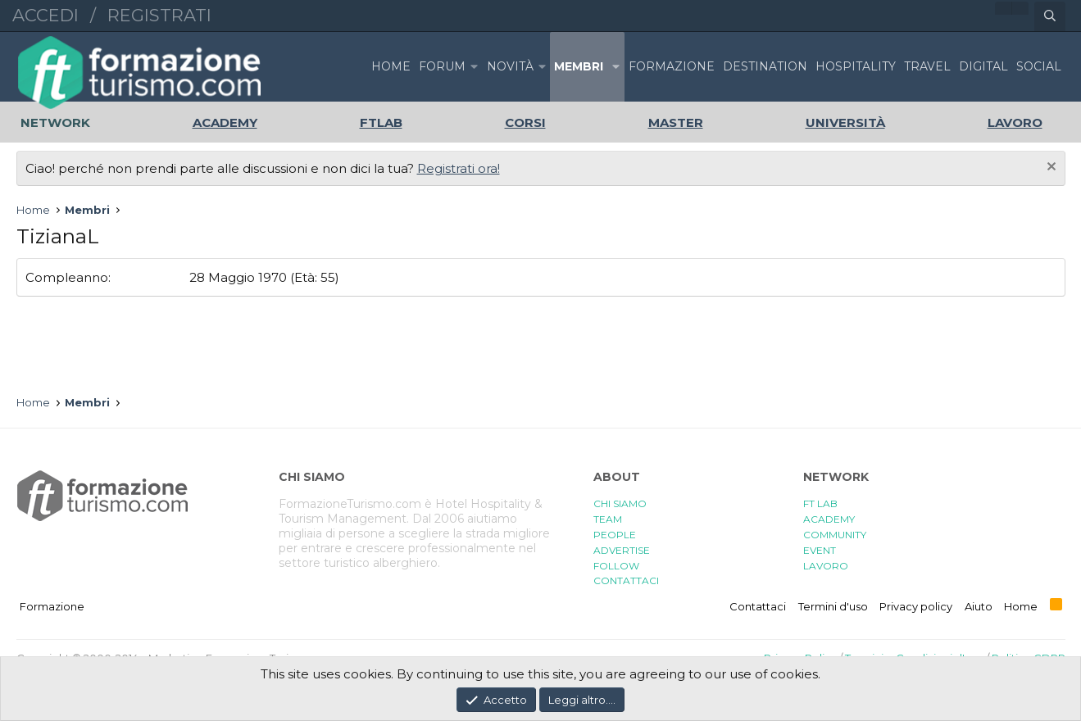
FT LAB (820, 503)
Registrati (159, 15)
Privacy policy (915, 606)
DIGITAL (983, 66)
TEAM (607, 519)
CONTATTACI (626, 580)
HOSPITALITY (855, 66)
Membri (578, 66)
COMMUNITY (834, 534)
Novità (510, 66)
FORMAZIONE (672, 66)
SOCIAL (1038, 66)
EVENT (819, 550)
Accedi (45, 15)
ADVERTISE (621, 550)
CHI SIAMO (620, 503)
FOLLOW (616, 566)
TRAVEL (927, 66)
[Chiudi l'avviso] (1049, 168)
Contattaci (757, 606)
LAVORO (825, 566)
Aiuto (978, 606)
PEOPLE (614, 534)
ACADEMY (829, 519)
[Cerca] (1049, 16)
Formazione (52, 606)
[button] (474, 67)
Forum (442, 66)
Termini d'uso (833, 606)
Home (391, 66)
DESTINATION (765, 66)
